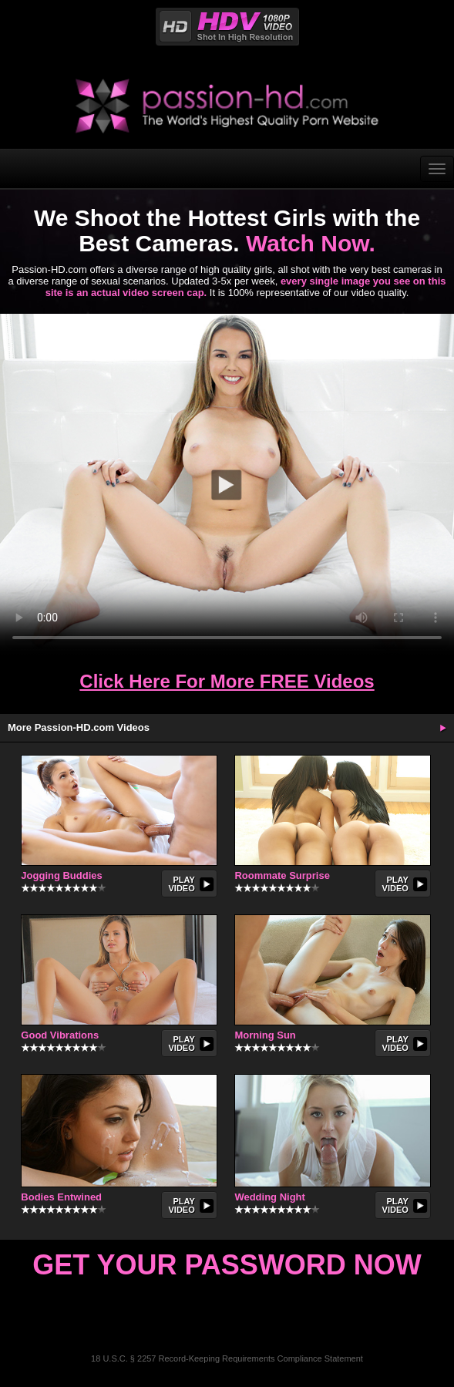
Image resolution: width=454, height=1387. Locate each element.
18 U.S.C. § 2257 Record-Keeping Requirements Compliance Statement (227, 1358)
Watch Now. (310, 243)
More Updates (442, 727)
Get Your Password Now (227, 1265)
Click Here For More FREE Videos (226, 681)
